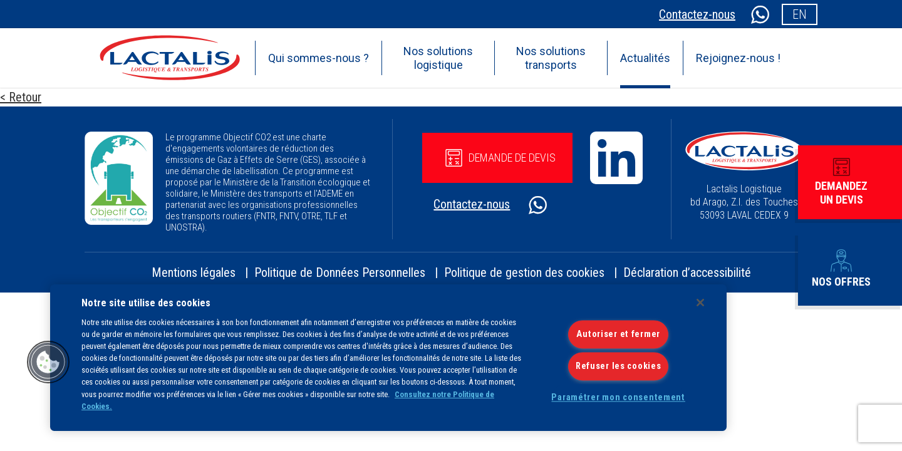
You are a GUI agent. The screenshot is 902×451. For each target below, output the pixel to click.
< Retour (20, 97)
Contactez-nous (697, 14)
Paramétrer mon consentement (618, 397)
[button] (48, 362)
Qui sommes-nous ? (318, 58)
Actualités (645, 58)
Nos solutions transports (551, 57)
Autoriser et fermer (618, 334)
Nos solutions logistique (438, 57)
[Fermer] (700, 302)
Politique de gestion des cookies (524, 272)
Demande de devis (500, 158)
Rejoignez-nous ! (738, 58)
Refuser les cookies (618, 366)
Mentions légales (194, 272)
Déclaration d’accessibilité (687, 272)
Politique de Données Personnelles (339, 272)
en (799, 14)
